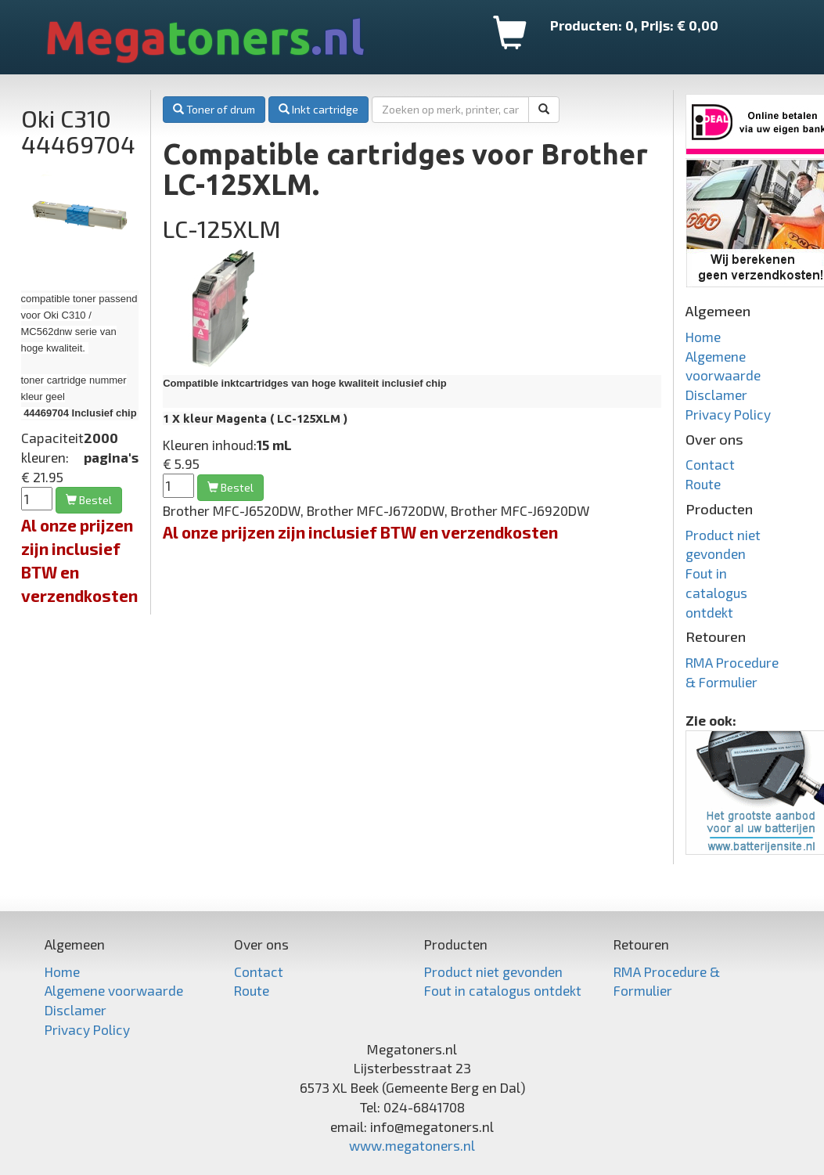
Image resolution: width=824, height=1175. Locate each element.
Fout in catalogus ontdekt (716, 592)
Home (703, 336)
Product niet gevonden (493, 971)
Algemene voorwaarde (114, 990)
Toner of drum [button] (214, 109)
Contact (710, 464)
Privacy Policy (728, 414)
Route (703, 484)
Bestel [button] (89, 499)
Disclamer (716, 394)
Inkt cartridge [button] (318, 109)
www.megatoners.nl (412, 1145)
